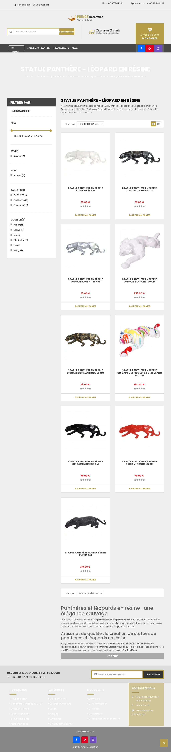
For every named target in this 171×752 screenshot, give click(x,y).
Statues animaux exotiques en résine (87, 76)
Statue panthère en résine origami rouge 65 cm (139, 463)
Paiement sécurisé (20, 713)
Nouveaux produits (39, 48)
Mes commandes (98, 703)
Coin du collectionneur (61, 723)
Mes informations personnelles (104, 718)
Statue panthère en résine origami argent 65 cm (85, 280)
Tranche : (19, 136)
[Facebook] (141, 48)
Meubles (54, 713)
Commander (41, 4)
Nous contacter (19, 698)
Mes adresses (96, 713)
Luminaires (55, 718)
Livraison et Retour (20, 708)
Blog (75, 48)
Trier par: (70, 124)
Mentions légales (19, 723)
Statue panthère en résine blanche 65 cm (85, 189)
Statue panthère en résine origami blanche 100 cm (139, 280)
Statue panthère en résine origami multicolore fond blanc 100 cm (139, 373)
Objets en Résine (58, 698)
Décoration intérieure (60, 703)
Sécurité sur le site (20, 718)
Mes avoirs (94, 708)
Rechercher (66, 31)
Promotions (61, 48)
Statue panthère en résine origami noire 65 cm (85, 463)
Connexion (94, 698)
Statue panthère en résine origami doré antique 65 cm (85, 371)
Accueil (29, 76)
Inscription (153, 674)
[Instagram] (158, 48)
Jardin (53, 708)
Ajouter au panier (139, 306)
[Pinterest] (149, 48)
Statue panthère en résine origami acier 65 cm (139, 189)
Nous (112, 3)
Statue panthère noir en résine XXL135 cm (85, 554)
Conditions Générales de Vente (27, 703)
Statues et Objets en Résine (51, 76)
